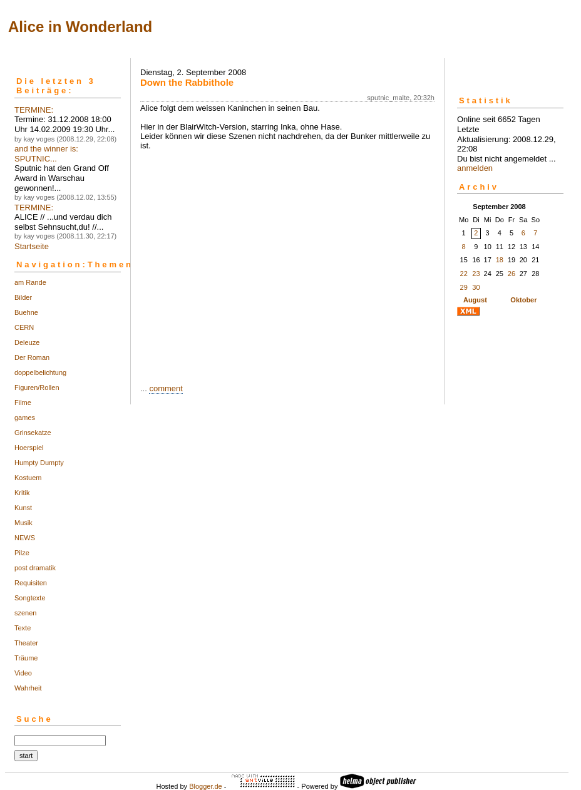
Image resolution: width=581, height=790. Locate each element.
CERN (24, 327)
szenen (25, 613)
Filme (22, 402)
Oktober (523, 300)
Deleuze (26, 342)
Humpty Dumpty (39, 462)
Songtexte (30, 598)
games (24, 417)
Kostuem (27, 477)
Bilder (23, 297)
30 (476, 287)
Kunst (23, 507)
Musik (23, 522)
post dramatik (35, 568)
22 (464, 273)
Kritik (21, 492)
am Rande (30, 282)
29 (464, 287)
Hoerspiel (28, 447)
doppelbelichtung (40, 372)
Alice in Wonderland (80, 26)
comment (165, 388)
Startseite (31, 246)
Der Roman (31, 357)
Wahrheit (28, 688)
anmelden (475, 168)
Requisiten (30, 583)
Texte (22, 628)
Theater (26, 643)
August (475, 300)
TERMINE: (33, 110)
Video (23, 673)
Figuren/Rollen (36, 387)
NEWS (24, 537)
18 (499, 260)
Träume (26, 658)
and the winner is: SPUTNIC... (46, 153)
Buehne (26, 312)
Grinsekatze (32, 432)
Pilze (21, 553)
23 (476, 273)
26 (511, 273)
